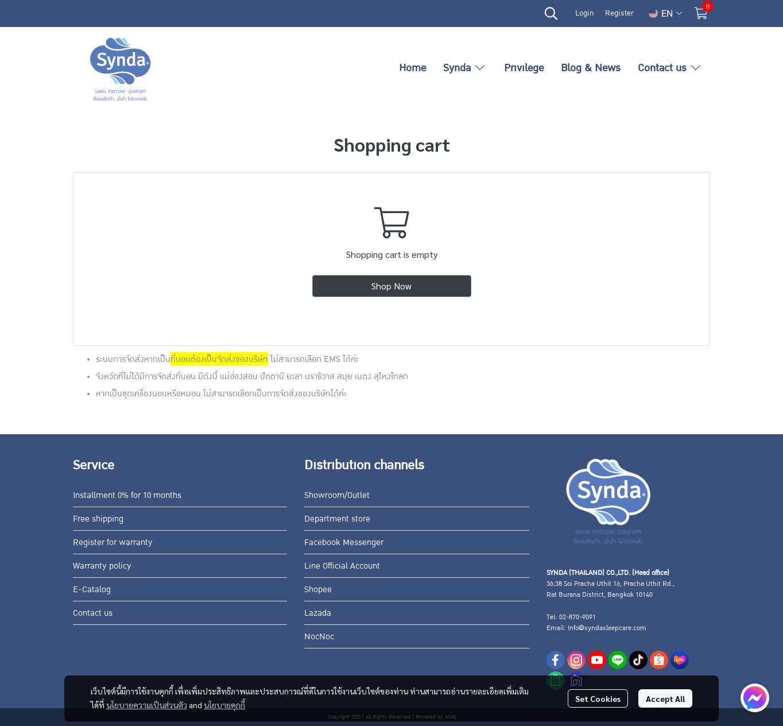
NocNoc (319, 636)
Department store (337, 519)
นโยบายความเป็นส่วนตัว (146, 705)
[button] (551, 13)
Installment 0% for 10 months (127, 495)
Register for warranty (113, 542)
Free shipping (98, 519)
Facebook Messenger (343, 542)
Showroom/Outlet (337, 495)
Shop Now (391, 286)
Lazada (317, 613)
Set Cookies (598, 698)
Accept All (665, 698)
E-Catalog (92, 589)
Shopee (318, 589)
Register (619, 13)
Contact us (93, 613)
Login (584, 13)
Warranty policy (102, 566)
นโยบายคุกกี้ (224, 705)
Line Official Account (342, 566)
